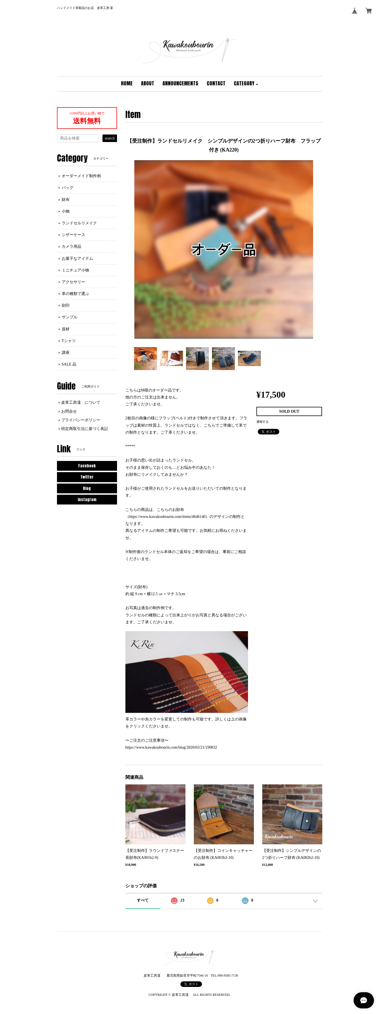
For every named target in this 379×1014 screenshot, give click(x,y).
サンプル (69, 317)
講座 (66, 352)
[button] (246, 83)
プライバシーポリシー (80, 420)
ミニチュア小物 (75, 270)
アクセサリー (73, 282)
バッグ (67, 188)
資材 (66, 329)
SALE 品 (69, 364)
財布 (66, 200)
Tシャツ (69, 341)
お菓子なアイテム (77, 258)
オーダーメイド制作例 (81, 176)
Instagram (87, 500)
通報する (262, 421)
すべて (143, 900)
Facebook (87, 466)
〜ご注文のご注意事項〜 (146, 740)
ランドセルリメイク (79, 223)
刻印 (66, 305)
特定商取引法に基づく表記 (84, 429)
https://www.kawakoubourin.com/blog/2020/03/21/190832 (171, 747)
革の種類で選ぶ (75, 294)
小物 (66, 211)
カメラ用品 (71, 246)
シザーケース (73, 235)
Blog (87, 488)
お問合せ (69, 411)
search (110, 138)
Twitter (87, 477)
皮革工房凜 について (80, 402)
